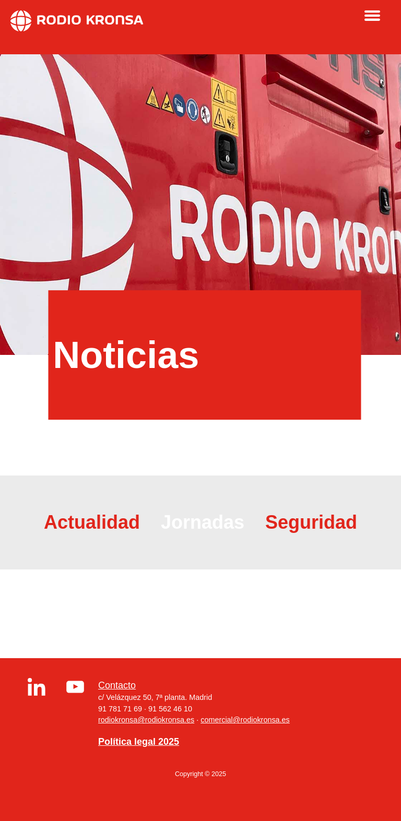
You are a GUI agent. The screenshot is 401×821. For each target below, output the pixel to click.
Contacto (117, 685)
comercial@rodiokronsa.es (245, 720)
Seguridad (311, 522)
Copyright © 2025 (200, 774)
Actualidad (92, 522)
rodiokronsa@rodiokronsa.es (146, 720)
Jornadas (202, 522)
